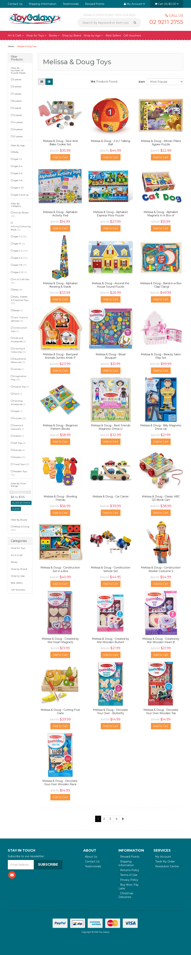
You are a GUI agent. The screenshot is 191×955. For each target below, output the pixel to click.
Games (18, 369)
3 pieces (17, 79)
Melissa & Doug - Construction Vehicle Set (110, 569)
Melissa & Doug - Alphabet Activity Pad (60, 213)
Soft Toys (19, 443)
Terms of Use (127, 875)
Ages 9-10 (18, 187)
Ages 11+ (19, 243)
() (167, 4)
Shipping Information (42, 4)
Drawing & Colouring (18, 350)
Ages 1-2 (17, 159)
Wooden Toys (19, 473)
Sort (141, 81)
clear (16, 508)
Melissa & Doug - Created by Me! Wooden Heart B (160, 640)
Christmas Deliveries (125, 895)
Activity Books (20, 214)
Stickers (19, 457)
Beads (18, 310)
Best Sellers (113, 35)
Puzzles (19, 418)
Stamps (19, 450)
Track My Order (164, 861)
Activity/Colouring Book (21, 228)
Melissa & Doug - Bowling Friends (60, 498)
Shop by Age (93, 35)
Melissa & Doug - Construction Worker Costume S (161, 569)
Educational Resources (18, 360)
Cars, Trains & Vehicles (19, 319)
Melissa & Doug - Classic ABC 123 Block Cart (161, 498)
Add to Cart (60, 157)
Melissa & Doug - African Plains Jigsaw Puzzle (161, 142)
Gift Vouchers (132, 35)
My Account (162, 856)
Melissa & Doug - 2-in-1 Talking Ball (110, 142)
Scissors (18, 435)
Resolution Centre (166, 866)
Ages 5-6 (17, 173)
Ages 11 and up (21, 194)
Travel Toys (21, 464)
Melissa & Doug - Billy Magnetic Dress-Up (160, 427)
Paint (17, 393)
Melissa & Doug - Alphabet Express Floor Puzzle (110, 213)
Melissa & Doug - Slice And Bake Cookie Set (60, 142)
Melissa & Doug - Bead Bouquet (110, 356)
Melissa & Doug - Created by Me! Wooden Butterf (110, 640)
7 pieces (17, 93)
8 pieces (17, 100)
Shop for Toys (36, 35)
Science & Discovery (17, 427)
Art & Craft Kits (20, 281)
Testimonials (71, 4)
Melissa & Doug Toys (27, 46)
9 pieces (17, 108)
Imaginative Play (18, 378)
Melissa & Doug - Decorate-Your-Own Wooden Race (60, 782)
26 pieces (18, 129)
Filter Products (17, 58)
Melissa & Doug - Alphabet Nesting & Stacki (60, 285)
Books (54, 35)
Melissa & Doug (20, 528)
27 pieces (18, 136)
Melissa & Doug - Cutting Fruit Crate (60, 711)
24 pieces (18, 122)
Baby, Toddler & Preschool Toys (20, 300)
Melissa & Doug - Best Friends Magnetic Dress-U (110, 427)
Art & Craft (16, 35)
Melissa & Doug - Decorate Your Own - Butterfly (110, 711)
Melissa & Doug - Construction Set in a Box (60, 569)
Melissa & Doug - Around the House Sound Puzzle (110, 285)
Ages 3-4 (18, 166)
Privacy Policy (128, 880)
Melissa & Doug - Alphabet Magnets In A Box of (161, 213)
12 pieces (17, 115)
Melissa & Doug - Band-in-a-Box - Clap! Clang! (160, 285)
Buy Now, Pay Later (128, 886)
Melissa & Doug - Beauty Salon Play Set (161, 356)
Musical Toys (21, 386)
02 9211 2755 (166, 22)
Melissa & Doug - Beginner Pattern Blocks (60, 427)
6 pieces (17, 86)
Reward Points (94, 4)
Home (11, 46)
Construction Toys (19, 329)
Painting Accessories (18, 402)
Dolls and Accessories (18, 340)
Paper (17, 411)
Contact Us (15, 4)
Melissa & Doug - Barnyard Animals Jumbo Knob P (60, 356)
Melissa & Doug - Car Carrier (111, 496)
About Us (90, 856)
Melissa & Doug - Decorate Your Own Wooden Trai (160, 711)
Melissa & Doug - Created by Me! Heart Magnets (60, 640)
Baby (16, 152)
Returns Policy (128, 870)
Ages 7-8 (17, 180)
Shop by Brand (71, 35)
